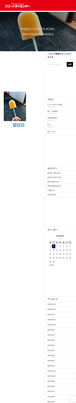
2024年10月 (51, 309)
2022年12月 (51, 320)
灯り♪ (49, 125)
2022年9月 (51, 330)
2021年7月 (51, 391)
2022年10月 (51, 325)
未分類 (49, 195)
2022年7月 (51, 335)
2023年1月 (51, 314)
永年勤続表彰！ (52, 118)
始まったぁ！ (52, 131)
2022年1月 (51, 366)
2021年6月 (51, 396)
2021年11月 (51, 371)
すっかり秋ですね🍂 (54, 104)
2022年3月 (51, 355)
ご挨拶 (49, 190)
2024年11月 (51, 304)
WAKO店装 (51, 182)
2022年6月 (51, 340)
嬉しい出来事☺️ (52, 111)
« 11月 (51, 265)
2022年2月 (51, 361)
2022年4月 (51, 350)
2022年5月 (51, 345)
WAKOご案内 (52, 173)
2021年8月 (51, 386)
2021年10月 (51, 376)
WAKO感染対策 (52, 186)
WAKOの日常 (52, 177)
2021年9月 (51, 381)
